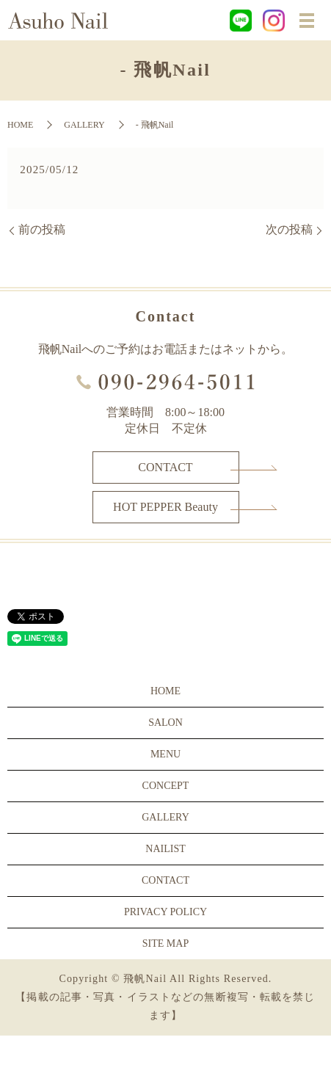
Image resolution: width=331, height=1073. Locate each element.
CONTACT (165, 467)
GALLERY (84, 125)
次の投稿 (289, 229)
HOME (20, 125)
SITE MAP (165, 943)
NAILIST (165, 848)
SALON (165, 722)
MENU (165, 754)
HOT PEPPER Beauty (165, 507)
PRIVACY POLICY (165, 911)
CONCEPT (165, 785)
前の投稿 (41, 229)
